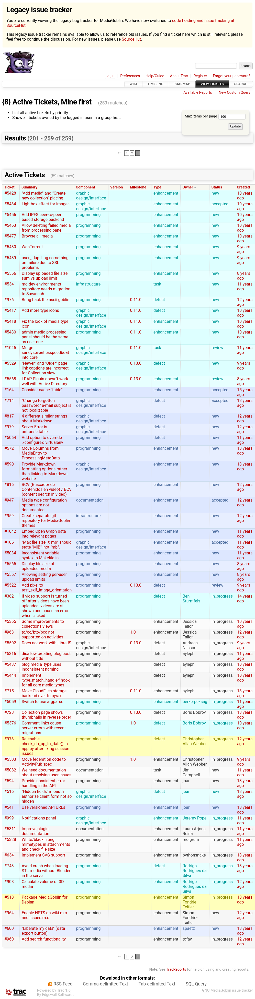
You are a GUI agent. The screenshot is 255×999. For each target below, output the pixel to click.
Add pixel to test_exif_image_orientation (47, 587)
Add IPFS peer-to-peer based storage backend (43, 217)
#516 (9, 791)
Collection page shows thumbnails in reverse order (46, 715)
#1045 (10, 347)
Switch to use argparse (42, 701)
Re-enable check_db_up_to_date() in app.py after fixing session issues (45, 746)
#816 (9, 484)
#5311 (10, 828)
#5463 (10, 225)
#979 (9, 426)
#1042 (10, 531)
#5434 (10, 203)
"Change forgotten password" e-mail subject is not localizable (46, 405)
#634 (9, 855)
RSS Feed (62, 983)
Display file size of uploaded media (38, 566)
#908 (9, 881)
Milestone (138, 187)
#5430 (10, 332)
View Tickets (212, 84)
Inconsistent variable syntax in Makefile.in (40, 555)
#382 (9, 596)
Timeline (155, 84)
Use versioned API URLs (43, 807)
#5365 (10, 621)
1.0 (133, 632)
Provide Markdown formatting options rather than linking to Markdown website (45, 471)
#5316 (10, 653)
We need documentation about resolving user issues (46, 772)
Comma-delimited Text (105, 983)
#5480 (10, 246)
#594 (9, 780)
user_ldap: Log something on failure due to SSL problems (45, 262)
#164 (9, 389)
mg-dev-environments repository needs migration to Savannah (46, 289)
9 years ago (243, 249)
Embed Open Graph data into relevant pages (44, 534)
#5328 (10, 839)
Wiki (133, 84)
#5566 (10, 273)
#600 (9, 928)
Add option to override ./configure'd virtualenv (42, 440)
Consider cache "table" (42, 389)
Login (110, 76)
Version (116, 187)
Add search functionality (44, 939)
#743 (9, 865)
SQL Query (196, 983)
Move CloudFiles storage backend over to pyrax (44, 693)
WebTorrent (32, 246)
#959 (9, 515)
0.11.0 (135, 299)
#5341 (10, 284)
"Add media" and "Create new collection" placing (44, 195)
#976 (9, 299)
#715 (9, 690)
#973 (9, 738)
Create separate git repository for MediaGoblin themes (46, 520)
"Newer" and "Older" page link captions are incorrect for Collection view (45, 368)
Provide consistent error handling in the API (43, 783)
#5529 (10, 363)
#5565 (10, 563)
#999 (9, 818)
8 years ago (243, 276)
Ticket (9, 187)
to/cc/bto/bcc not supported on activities (42, 634)
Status (217, 187)
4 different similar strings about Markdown (44, 418)
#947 (9, 500)
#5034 (10, 553)
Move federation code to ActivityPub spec (44, 762)
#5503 (10, 759)
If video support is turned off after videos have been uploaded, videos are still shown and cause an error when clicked (45, 606)
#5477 (10, 236)
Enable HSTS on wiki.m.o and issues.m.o (44, 915)
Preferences (130, 76)
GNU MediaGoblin (216, 990)
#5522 (10, 585)
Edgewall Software (57, 995)
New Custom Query (234, 92)
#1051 (10, 542)
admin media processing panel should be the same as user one (45, 337)
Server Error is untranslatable (35, 429)
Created (243, 187)
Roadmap (181, 84)
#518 (9, 897)
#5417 (10, 310)
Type (157, 187)
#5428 (10, 193)
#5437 (10, 664)
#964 (9, 912)
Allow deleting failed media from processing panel (46, 228)
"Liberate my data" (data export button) (43, 931)
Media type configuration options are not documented (44, 505)
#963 (9, 632)
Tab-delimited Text (156, 983)
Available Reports (197, 92)
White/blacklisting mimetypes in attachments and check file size (46, 844)
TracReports (176, 969)
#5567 (10, 574)
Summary (29, 187)
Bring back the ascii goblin (46, 299)
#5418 (10, 321)
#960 (9, 939)
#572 (9, 448)
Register (200, 76)
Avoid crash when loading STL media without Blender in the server (46, 870)
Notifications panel (39, 818)
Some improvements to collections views (43, 624)
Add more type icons (40, 310)
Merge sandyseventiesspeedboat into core (45, 352)
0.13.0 (135, 363)
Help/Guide (155, 76)
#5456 (10, 214)
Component (85, 187)
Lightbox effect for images (46, 203)
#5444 (10, 675)
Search (241, 84)
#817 (9, 416)
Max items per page (215, 116)
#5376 (10, 723)
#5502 (10, 642)
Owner (187, 187)
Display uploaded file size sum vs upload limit (45, 276)
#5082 (10, 770)
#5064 (10, 437)
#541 (9, 807)
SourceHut (131, 39)
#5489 (10, 257)
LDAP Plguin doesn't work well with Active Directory (45, 381)
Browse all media (37, 236)
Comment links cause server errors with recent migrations (44, 728)
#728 (9, 712)
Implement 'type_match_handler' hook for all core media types (46, 680)
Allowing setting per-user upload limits (44, 577)
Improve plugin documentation (35, 831)
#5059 (10, 701)
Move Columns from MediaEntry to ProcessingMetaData (41, 453)
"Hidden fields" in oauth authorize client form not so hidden (47, 796)
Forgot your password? (231, 76)
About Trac (179, 76)
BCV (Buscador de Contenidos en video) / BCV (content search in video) (47, 489)
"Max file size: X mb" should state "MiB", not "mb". (47, 545)
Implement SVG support (43, 855)
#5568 (10, 378)
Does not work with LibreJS (46, 642)
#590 (9, 464)
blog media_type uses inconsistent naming (41, 667)
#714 (9, 400)
